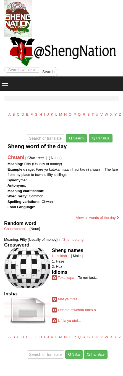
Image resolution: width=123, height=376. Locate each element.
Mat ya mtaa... (69, 299)
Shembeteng (73, 239)
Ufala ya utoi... (69, 321)
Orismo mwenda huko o (77, 310)
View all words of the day (97, 218)
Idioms (59, 272)
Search (48, 72)
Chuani (15, 157)
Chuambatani (14, 229)
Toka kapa (66, 278)
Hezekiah (59, 256)
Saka (74, 354)
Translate (100, 138)
